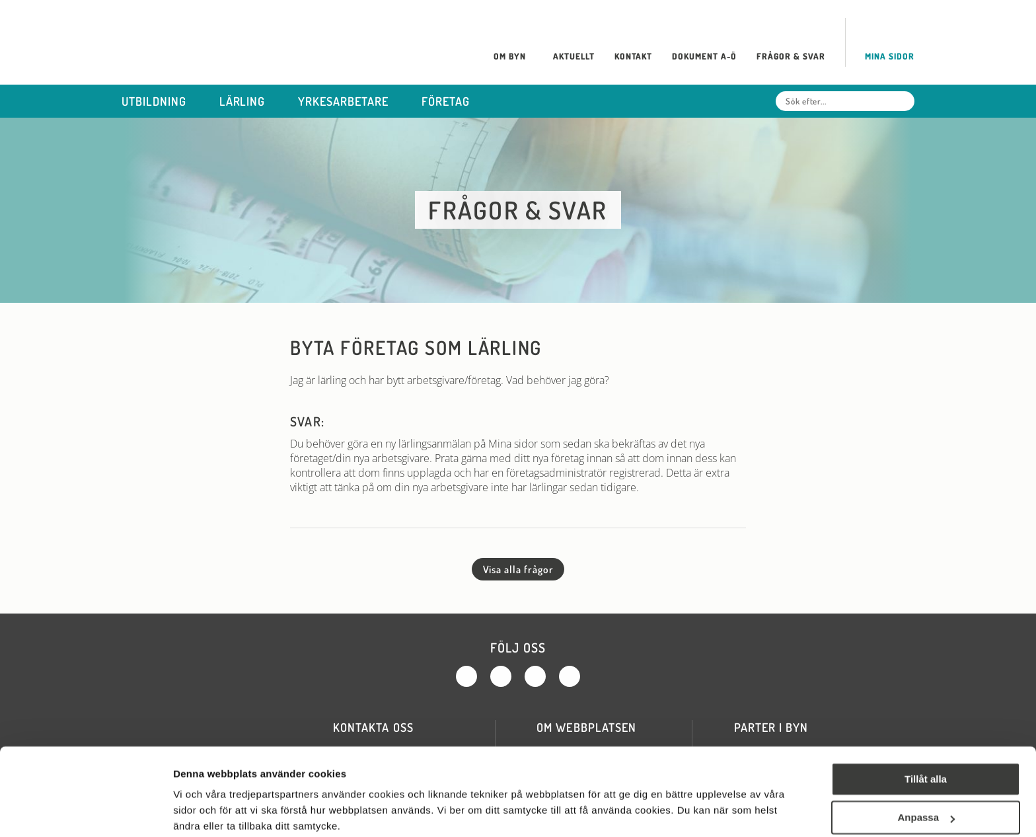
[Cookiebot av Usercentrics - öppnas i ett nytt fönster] (85, 811)
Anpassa (926, 766)
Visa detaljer (202, 811)
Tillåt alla (926, 727)
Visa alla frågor (518, 569)
